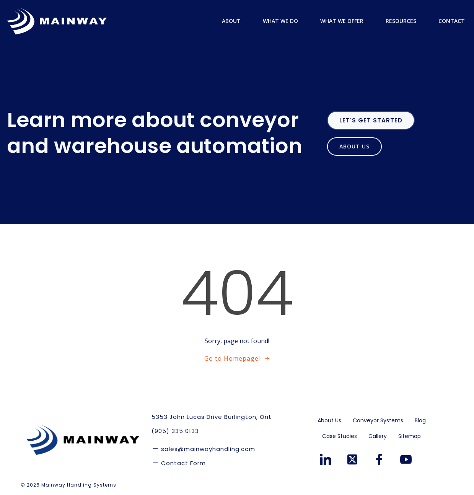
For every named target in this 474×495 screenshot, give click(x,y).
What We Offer (346, 20)
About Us (329, 420)
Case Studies (339, 436)
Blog (420, 420)
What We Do (284, 20)
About (235, 20)
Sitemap (409, 436)
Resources (405, 20)
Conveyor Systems (378, 420)
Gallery (377, 436)
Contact (452, 20)
